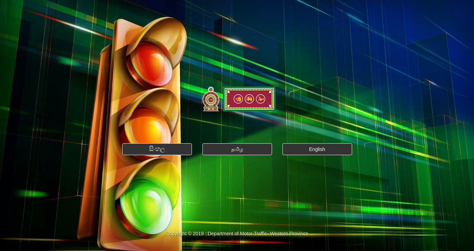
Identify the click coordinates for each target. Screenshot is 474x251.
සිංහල (157, 148)
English (317, 149)
